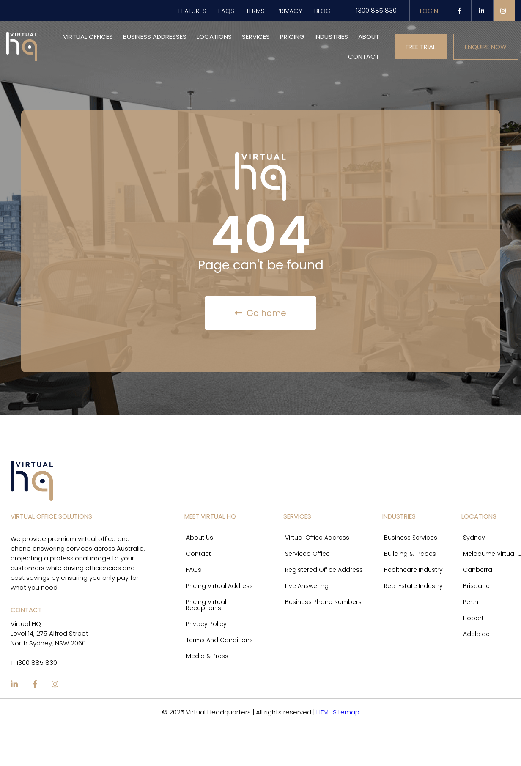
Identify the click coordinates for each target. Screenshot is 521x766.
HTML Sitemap (337, 712)
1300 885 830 (376, 10)
